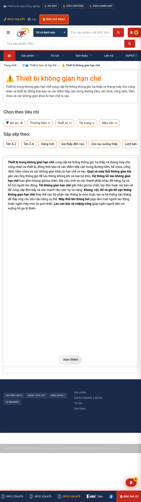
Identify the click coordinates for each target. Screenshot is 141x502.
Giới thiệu (79, 408)
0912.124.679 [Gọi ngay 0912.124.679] (14, 19)
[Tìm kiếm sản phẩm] (90, 32)
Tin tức (78, 403)
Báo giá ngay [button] (54, 19)
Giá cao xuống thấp (104, 144)
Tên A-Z (11, 144)
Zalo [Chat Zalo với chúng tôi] (32, 19)
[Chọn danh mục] (50, 32)
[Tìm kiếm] (118, 32)
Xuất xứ (65, 123)
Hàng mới (47, 144)
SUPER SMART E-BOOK (88, 397)
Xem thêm (70, 359)
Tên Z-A (29, 144)
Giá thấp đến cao (72, 144)
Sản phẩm (80, 392)
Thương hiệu (40, 123)
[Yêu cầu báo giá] (131, 483)
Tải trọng (87, 123)
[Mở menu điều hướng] (8, 32)
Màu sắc (109, 123)
